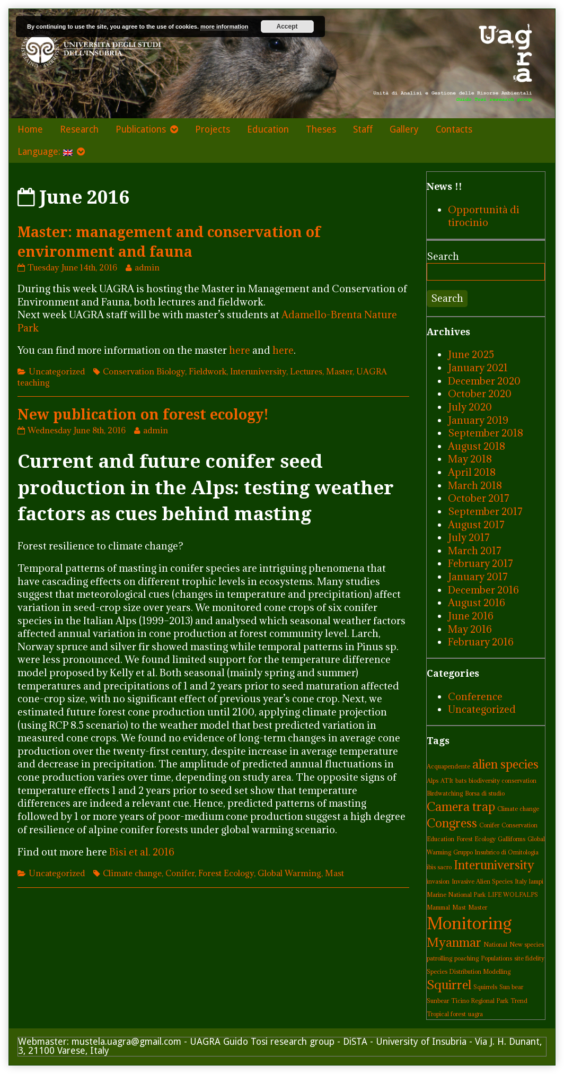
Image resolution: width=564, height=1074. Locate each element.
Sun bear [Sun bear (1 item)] (511, 987)
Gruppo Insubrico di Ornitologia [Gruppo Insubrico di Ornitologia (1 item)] (496, 852)
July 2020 (470, 406)
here (239, 350)
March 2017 (474, 550)
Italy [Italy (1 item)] (521, 881)
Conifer (180, 873)
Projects (212, 129)
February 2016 (481, 641)
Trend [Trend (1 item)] (518, 1001)
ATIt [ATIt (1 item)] (446, 780)
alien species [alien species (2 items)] (505, 764)
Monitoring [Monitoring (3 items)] (469, 923)
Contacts (454, 129)
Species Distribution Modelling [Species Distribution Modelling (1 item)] (468, 971)
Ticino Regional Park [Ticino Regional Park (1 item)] (479, 1001)
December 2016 (483, 589)
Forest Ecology (226, 873)
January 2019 (478, 420)
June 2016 (471, 615)
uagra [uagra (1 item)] (475, 1014)
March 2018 (475, 485)
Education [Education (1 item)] (440, 839)
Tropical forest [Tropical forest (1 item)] (446, 1014)
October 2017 (478, 498)
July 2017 (469, 537)
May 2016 (470, 629)
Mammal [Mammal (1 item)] (438, 907)
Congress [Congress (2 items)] (452, 823)
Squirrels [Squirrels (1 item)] (485, 987)
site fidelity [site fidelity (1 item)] (529, 958)
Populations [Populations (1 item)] (496, 958)
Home (30, 129)
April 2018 (472, 472)
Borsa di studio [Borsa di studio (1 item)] (485, 793)
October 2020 (480, 393)
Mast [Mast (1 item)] (459, 907)
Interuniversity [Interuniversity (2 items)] (494, 864)
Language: (45, 151)
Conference (475, 696)
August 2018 (476, 446)
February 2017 (480, 563)
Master (339, 371)
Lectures (306, 371)
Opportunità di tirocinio (483, 216)
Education (268, 129)
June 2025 (471, 354)
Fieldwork (207, 371)
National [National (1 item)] (495, 944)
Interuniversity (258, 371)
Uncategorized (57, 371)
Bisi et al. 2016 (141, 851)
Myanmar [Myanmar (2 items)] (454, 942)
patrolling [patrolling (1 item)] (439, 958)
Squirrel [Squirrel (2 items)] (449, 984)
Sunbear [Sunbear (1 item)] (438, 1001)
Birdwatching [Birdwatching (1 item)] (445, 793)
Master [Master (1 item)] (477, 907)
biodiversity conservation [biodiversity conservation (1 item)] (502, 780)
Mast (334, 873)
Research (79, 129)
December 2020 (484, 380)
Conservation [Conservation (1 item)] (519, 825)
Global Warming (289, 873)
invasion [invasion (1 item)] (438, 881)
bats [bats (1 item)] (460, 780)
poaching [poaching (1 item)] (466, 958)
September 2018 (485, 432)
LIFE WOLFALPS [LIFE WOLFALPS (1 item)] (513, 894)
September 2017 (485, 511)
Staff (363, 129)
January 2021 (478, 367)
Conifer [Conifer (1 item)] (489, 825)
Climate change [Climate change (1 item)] (518, 809)
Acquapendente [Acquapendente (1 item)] (448, 766)
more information (224, 26)
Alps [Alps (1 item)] (432, 780)
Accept (287, 26)
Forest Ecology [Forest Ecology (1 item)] (476, 839)
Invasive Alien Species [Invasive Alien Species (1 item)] (482, 881)
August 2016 (476, 602)
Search (443, 256)
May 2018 (470, 458)
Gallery (404, 129)
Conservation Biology (144, 371)
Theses (321, 129)
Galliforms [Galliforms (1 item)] (511, 839)
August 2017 (476, 524)
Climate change (132, 873)
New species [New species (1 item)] (526, 944)
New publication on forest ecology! (143, 414)
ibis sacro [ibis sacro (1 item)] (439, 867)
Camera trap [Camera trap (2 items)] (461, 806)
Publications (141, 129)
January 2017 (478, 576)
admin (147, 267)
